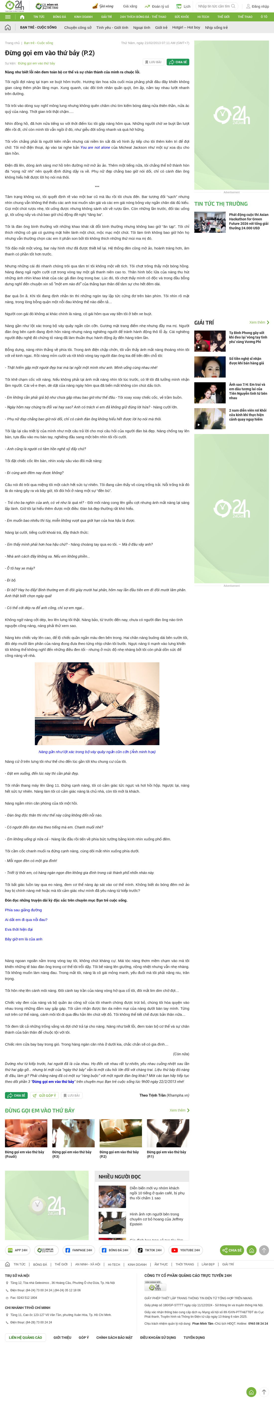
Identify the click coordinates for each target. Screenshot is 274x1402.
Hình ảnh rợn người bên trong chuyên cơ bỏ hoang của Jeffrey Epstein (156, 1219)
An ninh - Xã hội (87, 1264)
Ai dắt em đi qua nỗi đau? (26, 920)
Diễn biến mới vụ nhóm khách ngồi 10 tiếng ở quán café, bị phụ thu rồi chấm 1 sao (157, 1193)
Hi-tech (203, 17)
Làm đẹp (208, 1264)
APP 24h (17, 1250)
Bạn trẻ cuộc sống (111, 900)
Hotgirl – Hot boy (186, 27)
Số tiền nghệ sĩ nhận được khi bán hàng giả (246, 361)
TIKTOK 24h (150, 1250)
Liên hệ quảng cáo (25, 1338)
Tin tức (39, 17)
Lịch (183, 6)
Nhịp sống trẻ (216, 27)
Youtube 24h (185, 1250)
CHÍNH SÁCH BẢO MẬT (114, 1338)
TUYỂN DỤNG (194, 1338)
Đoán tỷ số (157, 6)
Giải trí (106, 17)
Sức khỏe (182, 17)
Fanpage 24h (79, 1250)
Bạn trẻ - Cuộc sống (38, 27)
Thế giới (223, 17)
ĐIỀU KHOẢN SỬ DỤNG (158, 1338)
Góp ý (84, 1338)
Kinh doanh (83, 17)
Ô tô (264, 17)
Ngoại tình (141, 27)
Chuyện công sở (77, 27)
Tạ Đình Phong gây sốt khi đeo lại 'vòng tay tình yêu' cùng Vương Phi (248, 337)
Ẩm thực (161, 1264)
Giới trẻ (161, 27)
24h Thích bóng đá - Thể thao (143, 17)
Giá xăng (130, 6)
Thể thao (245, 17)
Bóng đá (59, 17)
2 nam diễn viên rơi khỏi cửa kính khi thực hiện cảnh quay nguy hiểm (248, 414)
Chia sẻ (181, 62)
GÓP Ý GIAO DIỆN (14, 1354)
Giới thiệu (62, 1338)
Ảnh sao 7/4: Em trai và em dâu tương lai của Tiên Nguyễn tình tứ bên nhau (248, 391)
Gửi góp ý (44, 1096)
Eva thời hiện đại (19, 929)
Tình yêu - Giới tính (112, 27)
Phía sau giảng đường (23, 910)
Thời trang (185, 1264)
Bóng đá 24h (115, 1250)
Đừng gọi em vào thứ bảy (36, 63)
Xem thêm (178, 1110)
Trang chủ (12, 43)
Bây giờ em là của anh (23, 939)
